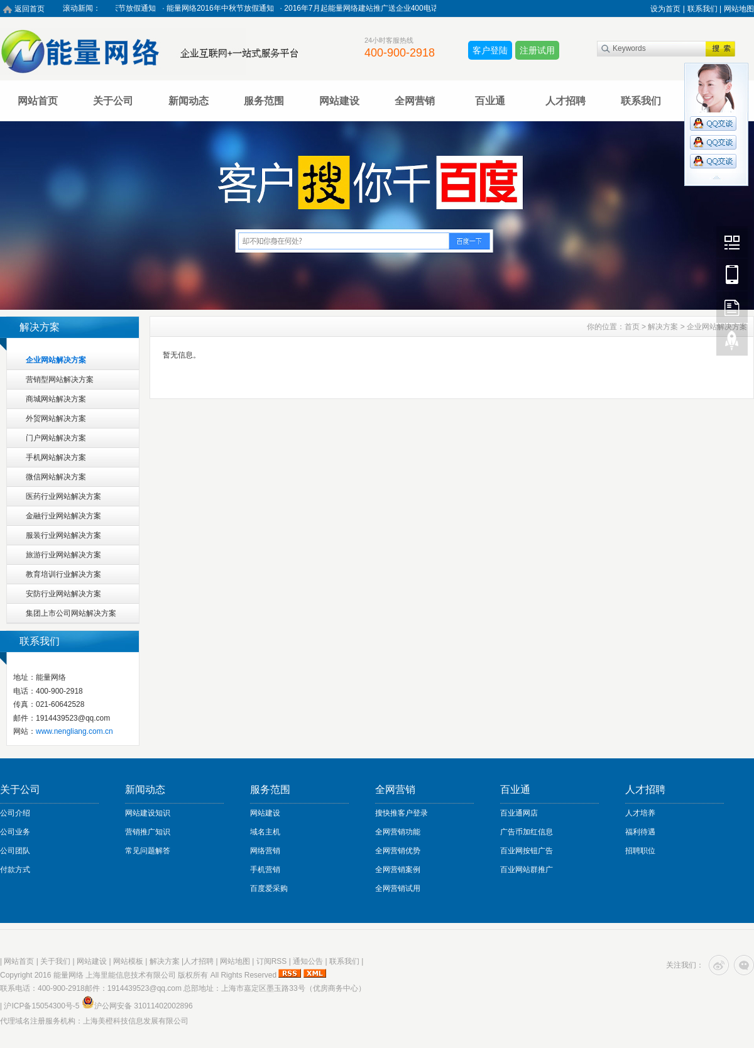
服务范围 (264, 101)
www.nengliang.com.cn (74, 731)
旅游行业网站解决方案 (63, 554)
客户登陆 (490, 50)
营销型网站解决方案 (60, 379)
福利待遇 (640, 831)
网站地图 (739, 8)
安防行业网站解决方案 (63, 593)
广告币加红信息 (526, 831)
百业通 (490, 101)
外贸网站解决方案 (56, 418)
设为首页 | (667, 8)
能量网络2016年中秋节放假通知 (226, 8)
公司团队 (15, 850)
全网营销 (415, 101)
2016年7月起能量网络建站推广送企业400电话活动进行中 (386, 8)
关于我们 (55, 961)
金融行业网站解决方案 (63, 515)
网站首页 (38, 101)
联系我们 (641, 101)
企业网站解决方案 (56, 360)
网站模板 (128, 961)
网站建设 (339, 101)
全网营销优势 (397, 850)
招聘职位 (640, 850)
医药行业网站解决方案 (63, 496)
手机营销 (265, 869)
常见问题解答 (147, 850)
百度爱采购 (269, 888)
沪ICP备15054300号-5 (41, 1006)
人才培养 (640, 813)
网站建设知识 (147, 813)
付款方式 (15, 869)
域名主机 (265, 831)
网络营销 (265, 850)
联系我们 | (704, 8)
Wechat (732, 242)
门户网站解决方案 (56, 438)
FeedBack (732, 307)
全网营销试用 (397, 888)
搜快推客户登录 (401, 813)
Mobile (732, 274)
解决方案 (663, 326)
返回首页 (29, 8)
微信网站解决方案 (56, 476)
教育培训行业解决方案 (63, 574)
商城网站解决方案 (56, 399)
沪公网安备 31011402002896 (137, 1006)
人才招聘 (565, 101)
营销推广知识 (147, 831)
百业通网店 (519, 813)
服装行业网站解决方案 (63, 535)
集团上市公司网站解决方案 (71, 613)
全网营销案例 (397, 869)
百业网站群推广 (526, 869)
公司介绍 (15, 813)
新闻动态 (188, 101)
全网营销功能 (397, 831)
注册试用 (537, 50)
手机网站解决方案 (56, 457)
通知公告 (308, 961)
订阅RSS (271, 961)
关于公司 (113, 101)
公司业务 (15, 831)
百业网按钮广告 (526, 850)
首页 (632, 326)
